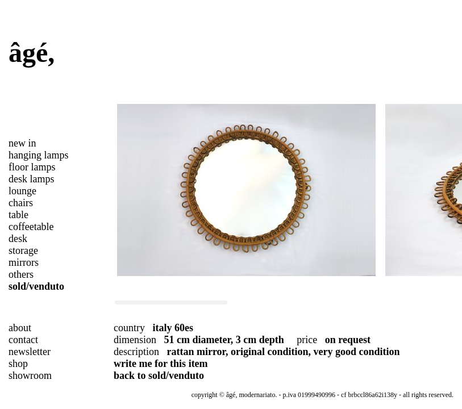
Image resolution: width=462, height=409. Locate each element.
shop (18, 363)
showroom (30, 375)
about (20, 327)
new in (22, 143)
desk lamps (32, 179)
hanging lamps (39, 155)
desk (18, 238)
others (21, 274)
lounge (22, 191)
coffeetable (31, 226)
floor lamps (32, 167)
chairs (21, 202)
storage (23, 250)
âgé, (32, 52)
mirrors (24, 262)
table (18, 214)
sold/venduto (36, 286)
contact (23, 339)
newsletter (30, 351)
